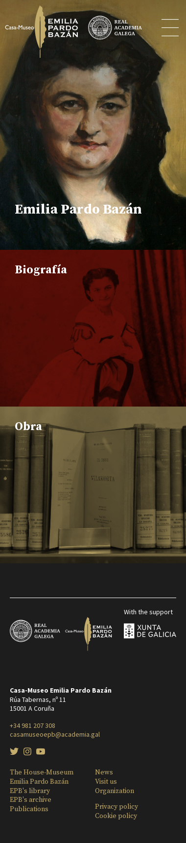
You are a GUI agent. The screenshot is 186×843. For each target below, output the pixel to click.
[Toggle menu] (170, 29)
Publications (29, 809)
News (104, 772)
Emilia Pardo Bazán (39, 781)
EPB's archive (30, 799)
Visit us (106, 781)
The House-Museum (41, 772)
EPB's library (30, 791)
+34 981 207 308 (32, 725)
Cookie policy (116, 816)
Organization (114, 791)
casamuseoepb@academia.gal (55, 734)
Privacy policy (116, 806)
